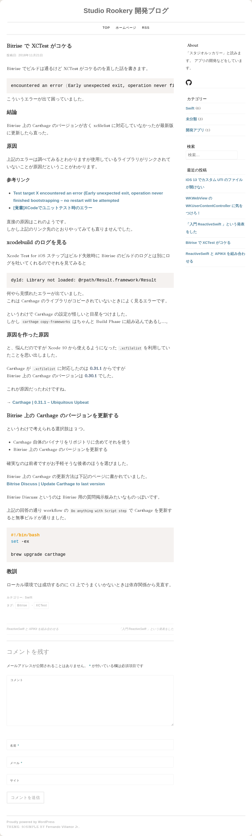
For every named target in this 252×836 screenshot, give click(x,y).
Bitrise (22, 605)
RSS (145, 27)
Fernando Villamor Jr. (62, 827)
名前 (14, 745)
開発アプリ (195, 130)
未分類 (191, 119)
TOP (106, 27)
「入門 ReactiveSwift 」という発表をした (146, 629)
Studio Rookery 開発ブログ (125, 10)
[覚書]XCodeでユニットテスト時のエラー (54, 207)
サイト (15, 780)
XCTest (41, 605)
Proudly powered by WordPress (31, 822)
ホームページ (126, 27)
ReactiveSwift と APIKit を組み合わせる (33, 629)
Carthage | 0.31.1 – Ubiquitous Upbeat (51, 402)
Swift (28, 597)
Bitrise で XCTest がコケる (208, 243)
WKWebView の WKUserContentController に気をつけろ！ (214, 205)
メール (16, 763)
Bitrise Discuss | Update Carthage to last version (57, 483)
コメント (16, 680)
